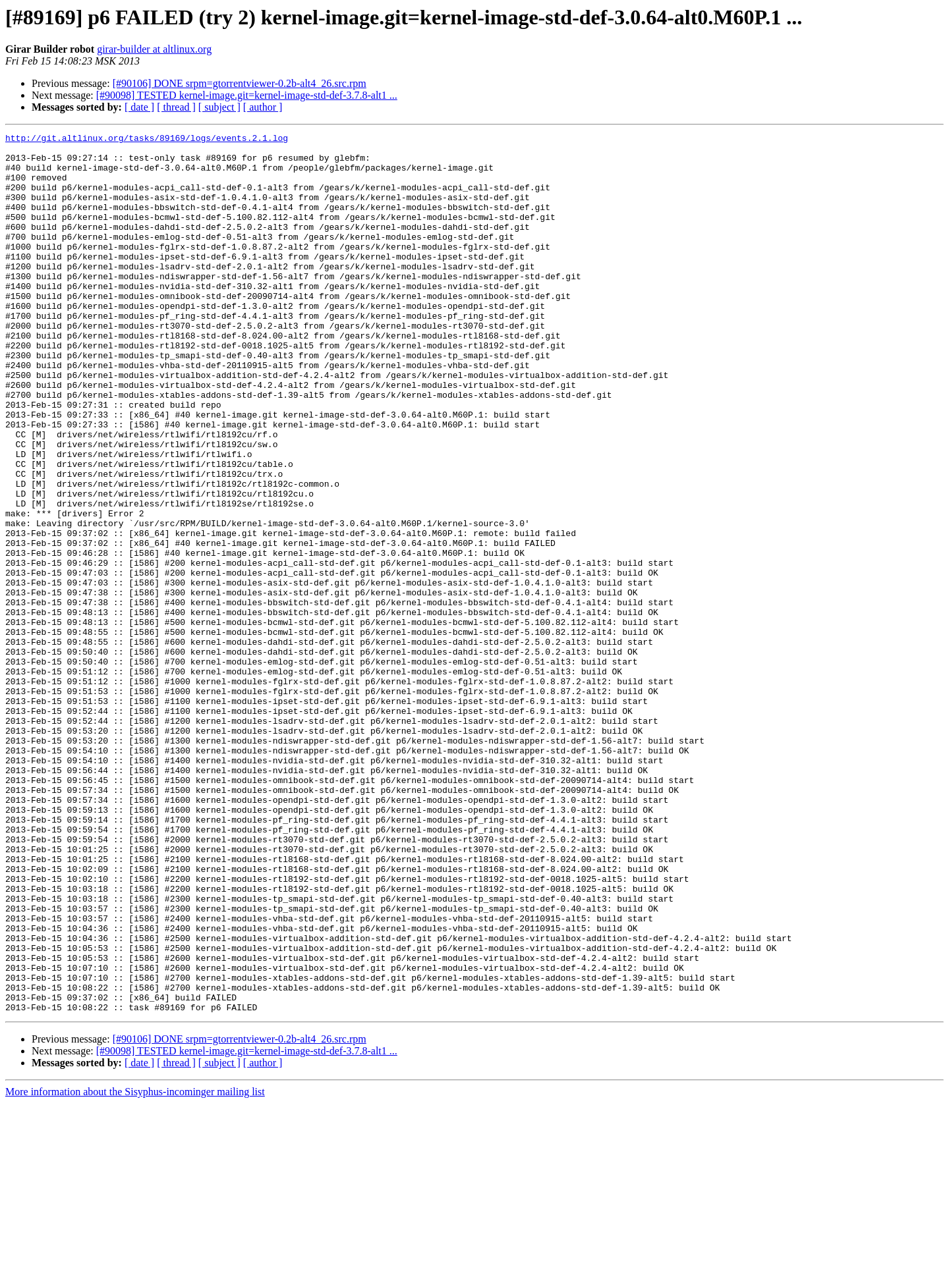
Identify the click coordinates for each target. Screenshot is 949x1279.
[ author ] (263, 107)
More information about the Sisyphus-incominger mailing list (135, 1267)
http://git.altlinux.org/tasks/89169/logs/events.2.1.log (146, 140)
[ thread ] (176, 107)
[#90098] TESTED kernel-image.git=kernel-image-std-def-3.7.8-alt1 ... (246, 95)
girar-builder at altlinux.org (154, 49)
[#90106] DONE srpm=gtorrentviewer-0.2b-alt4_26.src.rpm (239, 83)
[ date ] (139, 107)
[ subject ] (219, 107)
